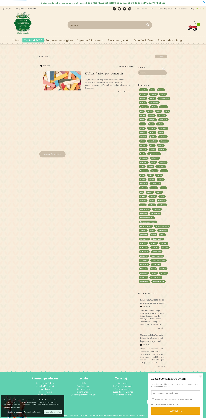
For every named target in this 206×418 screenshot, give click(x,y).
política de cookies (12, 408)
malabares (154, 158)
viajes (150, 175)
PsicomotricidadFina (146, 217)
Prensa (153, 9)
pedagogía (143, 107)
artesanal (143, 94)
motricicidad (144, 252)
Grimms (142, 98)
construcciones (164, 98)
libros (167, 111)
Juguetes (143, 90)
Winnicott (163, 162)
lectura (142, 115)
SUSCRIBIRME (176, 411)
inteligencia (162, 205)
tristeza (160, 145)
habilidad (165, 247)
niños (152, 200)
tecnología (143, 158)
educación (162, 115)
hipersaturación (156, 277)
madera (159, 175)
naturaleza (161, 200)
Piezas (151, 179)
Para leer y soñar (119, 40)
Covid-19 (143, 149)
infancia (151, 115)
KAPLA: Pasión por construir (104, 73)
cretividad (143, 188)
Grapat (153, 269)
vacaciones (163, 119)
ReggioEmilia (155, 183)
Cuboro (152, 205)
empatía (149, 192)
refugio (154, 273)
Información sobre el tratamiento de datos (166, 404)
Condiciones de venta (122, 395)
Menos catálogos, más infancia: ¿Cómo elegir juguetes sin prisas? (152, 338)
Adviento (163, 273)
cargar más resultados (52, 154)
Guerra (159, 192)
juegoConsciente (157, 256)
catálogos (143, 277)
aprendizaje (152, 141)
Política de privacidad (122, 386)
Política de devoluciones (122, 392)
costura (142, 205)
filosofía (160, 90)
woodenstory (154, 102)
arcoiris (163, 94)
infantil (162, 196)
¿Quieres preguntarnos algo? (83, 395)
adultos (142, 179)
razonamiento (144, 209)
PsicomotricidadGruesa (147, 222)
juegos (158, 111)
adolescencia (157, 252)
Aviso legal (122, 383)
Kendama (155, 247)
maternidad (163, 128)
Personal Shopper (83, 392)
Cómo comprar (83, 389)
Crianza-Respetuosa (158, 260)
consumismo (144, 281)
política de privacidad (184, 399)
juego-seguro (155, 213)
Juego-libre (156, 264)
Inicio (16, 40)
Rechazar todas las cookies (32, 412)
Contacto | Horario (166, 9)
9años (162, 234)
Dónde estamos (181, 9)
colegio (160, 124)
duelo (152, 145)
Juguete (154, 171)
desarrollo (164, 141)
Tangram (143, 230)
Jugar (142, 166)
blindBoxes (143, 256)
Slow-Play (143, 269)
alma (152, 90)
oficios (142, 141)
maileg (153, 149)
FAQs (83, 383)
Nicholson (143, 183)
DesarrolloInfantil (145, 226)
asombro (143, 200)
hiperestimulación (158, 281)
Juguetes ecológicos (59, 40)
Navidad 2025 (33, 40)
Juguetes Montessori (90, 40)
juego (161, 132)
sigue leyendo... (124, 91)
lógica (152, 230)
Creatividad (160, 166)
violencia (154, 188)
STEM (142, 154)
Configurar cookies (15, 412)
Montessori (143, 171)
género (150, 111)
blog (141, 111)
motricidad (143, 162)
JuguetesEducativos (162, 226)
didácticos (163, 137)
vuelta (142, 128)
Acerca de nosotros (140, 9)
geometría (143, 234)
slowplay (152, 196)
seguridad (143, 213)
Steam (150, 166)
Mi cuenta (200, 9)
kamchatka (143, 273)
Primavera (157, 209)
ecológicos (151, 119)
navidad (142, 132)
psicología (152, 128)
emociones (143, 247)
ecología (153, 94)
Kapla (142, 119)
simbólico (164, 243)
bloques (142, 102)
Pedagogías (144, 264)
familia (151, 124)
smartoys (163, 269)
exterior (163, 171)
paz (141, 192)
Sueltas (160, 179)
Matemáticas (163, 230)
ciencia (153, 234)
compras (143, 137)
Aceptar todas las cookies (53, 412)
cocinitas (163, 107)
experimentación (154, 154)
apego (153, 162)
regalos (152, 132)
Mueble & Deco (144, 40)
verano (142, 124)
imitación (153, 243)
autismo (142, 196)
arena (142, 175)
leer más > (161, 328)
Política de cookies (122, 389)
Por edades (165, 40)
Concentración (157, 239)
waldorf (152, 98)
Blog (192, 9)
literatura (143, 145)
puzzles (152, 137)
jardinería (162, 149)
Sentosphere (144, 239)
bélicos (163, 188)
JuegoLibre (143, 260)
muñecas (143, 243)
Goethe (154, 107)
